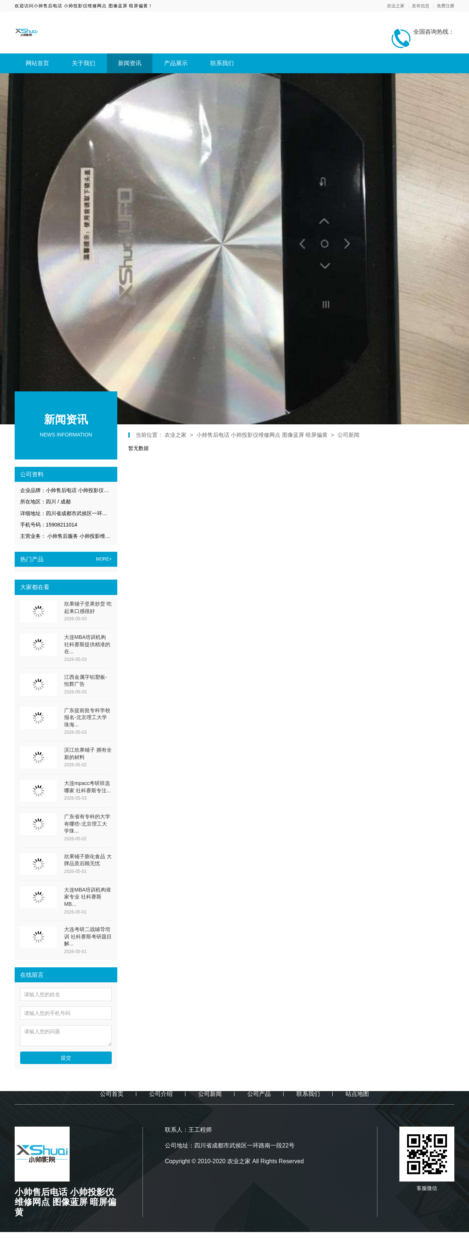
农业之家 (396, 6)
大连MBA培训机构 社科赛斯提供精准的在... (87, 644)
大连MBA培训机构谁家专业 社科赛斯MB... (87, 897)
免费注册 (445, 6)
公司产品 (259, 1094)
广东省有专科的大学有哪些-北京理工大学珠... (87, 824)
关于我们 (83, 63)
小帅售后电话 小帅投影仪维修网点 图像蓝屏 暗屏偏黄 (262, 435)
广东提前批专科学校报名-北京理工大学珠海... (87, 717)
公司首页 (111, 1094)
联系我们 (222, 63)
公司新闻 (348, 435)
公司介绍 (161, 1094)
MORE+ (104, 559)
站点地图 (357, 1094)
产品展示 (176, 63)
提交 (66, 1058)
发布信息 (420, 6)
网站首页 (37, 63)
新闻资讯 (129, 63)
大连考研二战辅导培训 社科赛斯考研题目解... (88, 936)
